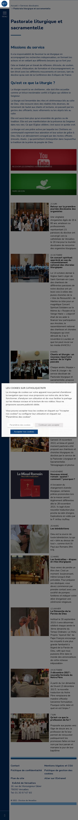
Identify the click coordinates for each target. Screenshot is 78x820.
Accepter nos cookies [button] (24, 431)
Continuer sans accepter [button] (49, 425)
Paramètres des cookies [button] (20, 425)
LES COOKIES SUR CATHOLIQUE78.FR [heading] (26, 388)
